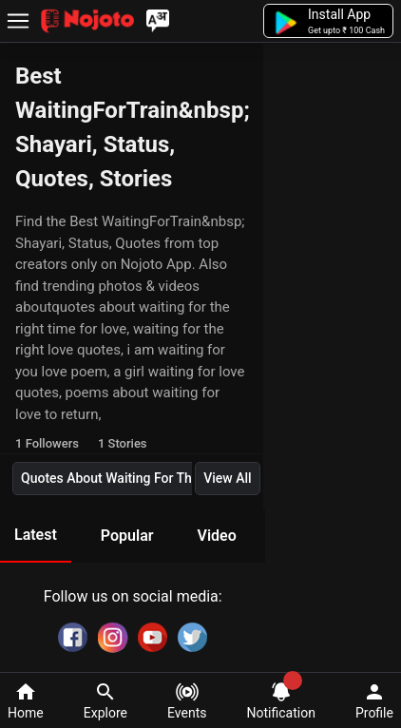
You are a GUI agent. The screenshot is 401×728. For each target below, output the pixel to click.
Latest (35, 535)
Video (216, 536)
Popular (127, 536)
